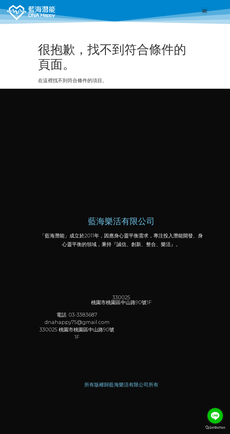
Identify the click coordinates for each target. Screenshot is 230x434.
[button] (204, 11)
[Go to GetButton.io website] (215, 428)
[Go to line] (215, 415)
